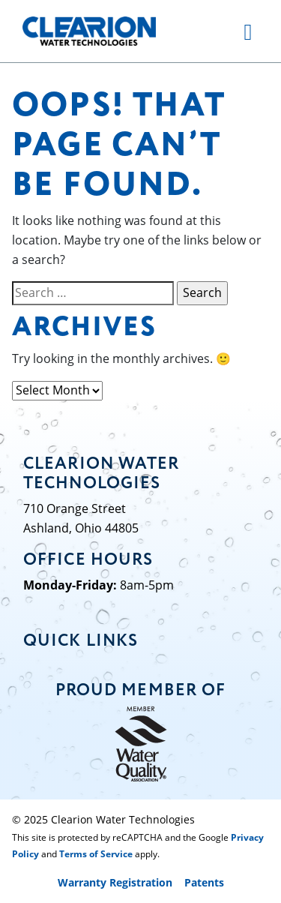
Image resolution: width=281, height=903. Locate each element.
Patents (204, 882)
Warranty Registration (115, 882)
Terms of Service (96, 854)
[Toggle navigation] (248, 30)
